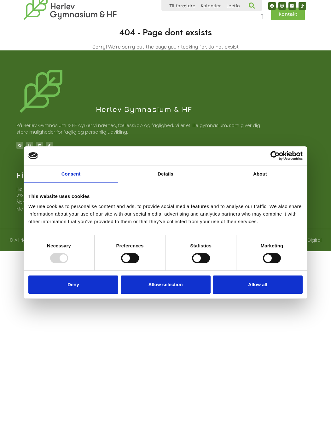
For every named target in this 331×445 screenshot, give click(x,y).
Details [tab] (165, 173)
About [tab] (260, 173)
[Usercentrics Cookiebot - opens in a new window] (275, 155)
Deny (73, 284)
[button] (251, 5)
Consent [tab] (71, 173)
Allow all (257, 284)
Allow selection (165, 284)
